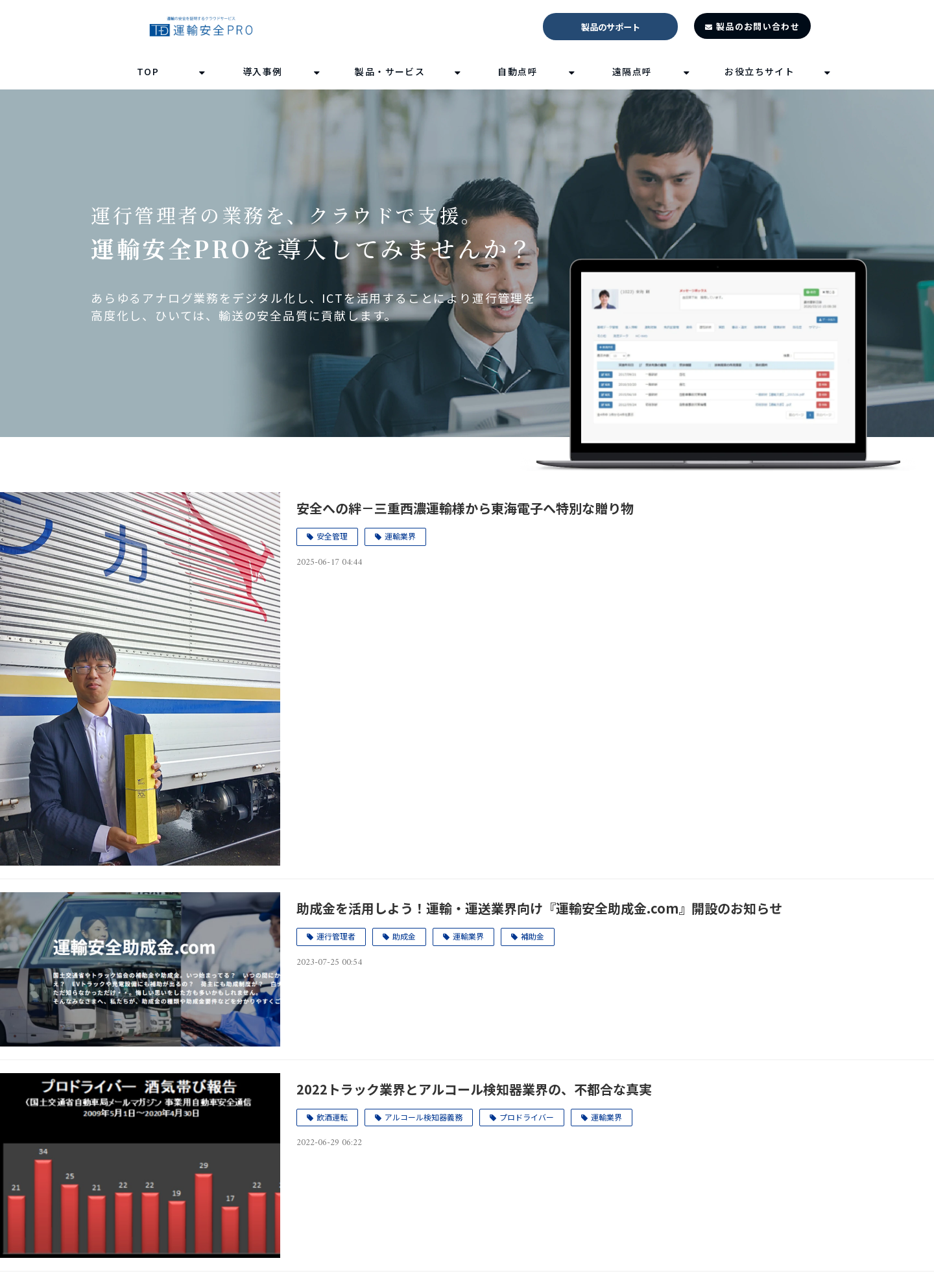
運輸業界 (400, 535)
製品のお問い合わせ (758, 26)
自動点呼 (517, 71)
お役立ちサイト (759, 71)
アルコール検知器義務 (423, 1116)
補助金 (532, 935)
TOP (148, 71)
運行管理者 (336, 935)
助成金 (404, 935)
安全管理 (332, 535)
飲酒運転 (332, 1116)
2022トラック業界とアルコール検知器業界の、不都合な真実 (474, 1089)
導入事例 (263, 71)
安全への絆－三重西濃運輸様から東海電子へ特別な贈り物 (465, 508)
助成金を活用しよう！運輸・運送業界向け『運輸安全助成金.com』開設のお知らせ (539, 908)
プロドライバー (526, 1116)
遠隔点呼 (632, 71)
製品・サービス (390, 71)
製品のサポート (610, 27)
